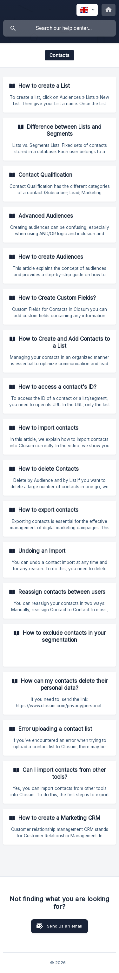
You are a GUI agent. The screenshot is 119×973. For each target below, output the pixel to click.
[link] (59, 95)
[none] (87, 10)
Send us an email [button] (64, 925)
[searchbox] (59, 28)
